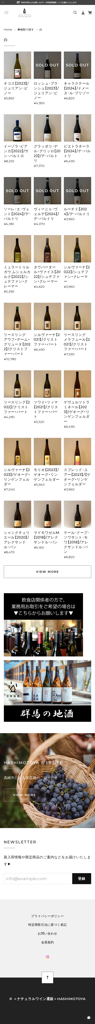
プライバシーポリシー (47, 916)
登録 (82, 878)
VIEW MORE (47, 572)
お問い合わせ (47, 933)
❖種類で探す (25, 29)
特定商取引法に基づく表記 (47, 924)
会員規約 (47, 942)
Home (8, 29)
